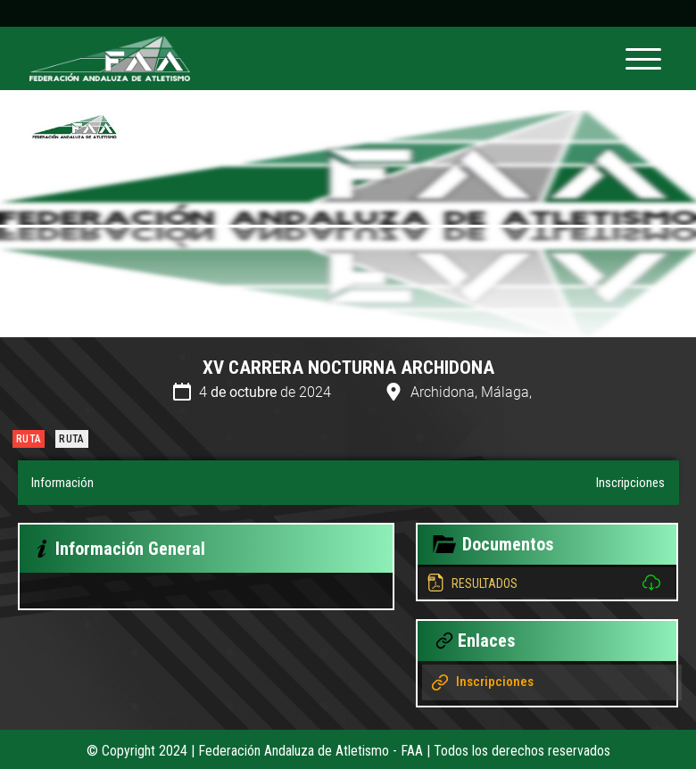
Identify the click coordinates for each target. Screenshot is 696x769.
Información (62, 483)
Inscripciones (630, 483)
